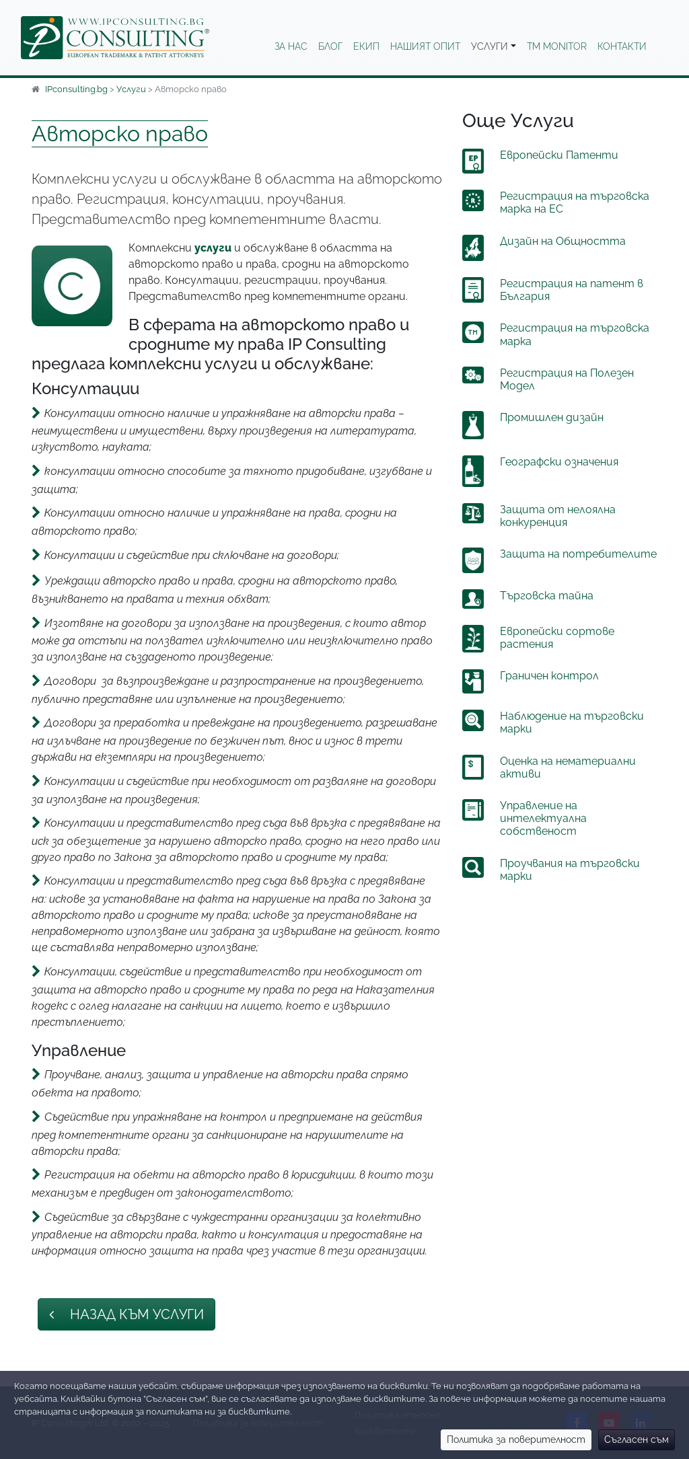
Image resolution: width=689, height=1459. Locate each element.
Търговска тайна (546, 595)
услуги (212, 247)
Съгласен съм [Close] (636, 1439)
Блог (330, 46)
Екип (366, 46)
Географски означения (559, 461)
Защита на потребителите (578, 554)
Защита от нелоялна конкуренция (558, 516)
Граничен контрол (549, 675)
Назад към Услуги (126, 1314)
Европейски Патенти (559, 155)
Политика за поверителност (516, 1439)
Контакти (622, 46)
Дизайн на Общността (563, 241)
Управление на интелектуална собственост (543, 818)
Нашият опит (425, 46)
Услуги (489, 46)
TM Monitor (557, 46)
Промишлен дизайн (552, 417)
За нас (291, 46)
